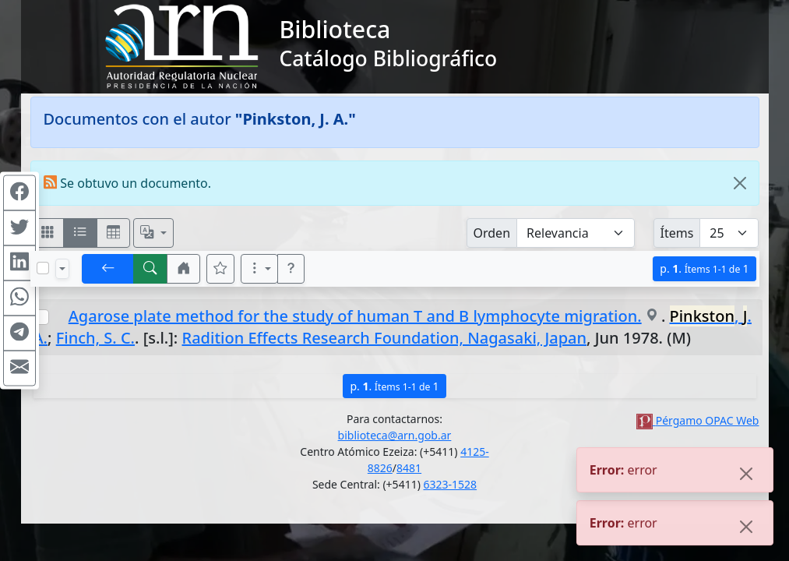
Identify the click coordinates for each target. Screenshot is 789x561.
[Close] (740, 183)
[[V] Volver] (108, 269)
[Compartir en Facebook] (19, 193)
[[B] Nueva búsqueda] (150, 269)
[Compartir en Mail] (19, 368)
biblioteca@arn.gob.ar (395, 435)
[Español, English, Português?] (153, 233)
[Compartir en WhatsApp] (19, 298)
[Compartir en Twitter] (19, 228)
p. (704, 268)
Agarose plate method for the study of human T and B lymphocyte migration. (355, 315)
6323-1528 (450, 484)
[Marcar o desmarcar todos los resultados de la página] (43, 268)
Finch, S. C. (95, 337)
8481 (408, 467)
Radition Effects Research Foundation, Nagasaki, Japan (384, 337)
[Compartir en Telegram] (19, 333)
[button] (184, 269)
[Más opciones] (259, 269)
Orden (492, 233)
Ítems (677, 233)
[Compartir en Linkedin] (19, 263)
